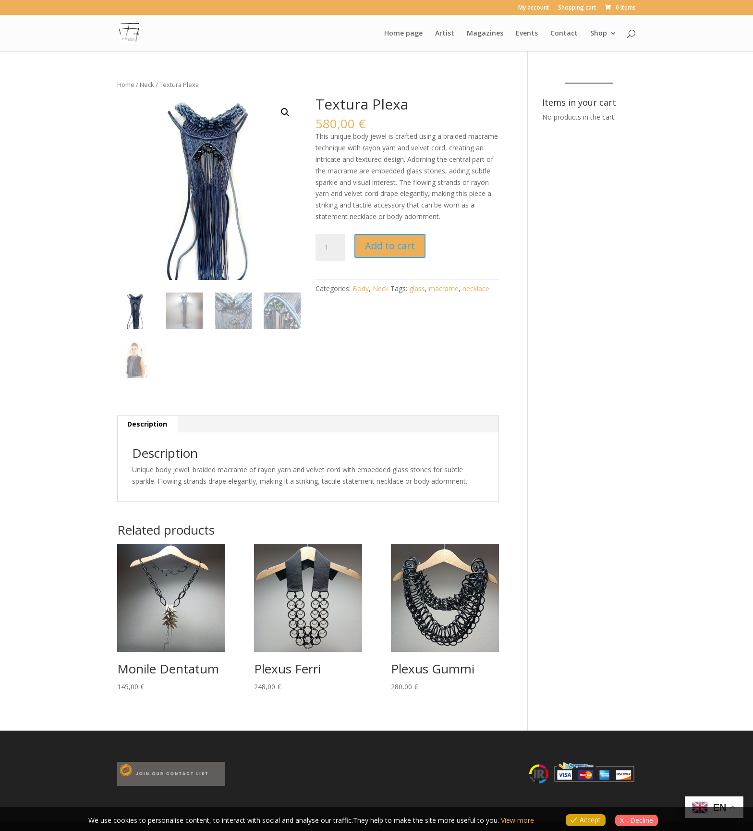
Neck (147, 84)
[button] (285, 112)
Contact (564, 33)
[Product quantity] (330, 247)
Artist (444, 33)
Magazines (485, 33)
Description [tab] (147, 423)
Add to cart (390, 245)
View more (517, 820)
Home (125, 84)
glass (417, 288)
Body (360, 288)
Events (527, 33)
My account (533, 8)
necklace (475, 288)
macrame (444, 288)
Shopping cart (577, 8)
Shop (598, 33)
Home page (403, 33)
